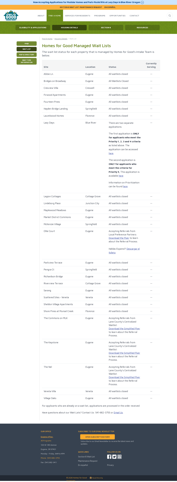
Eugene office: (47, 437)
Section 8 (106, 27)
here (111, 153)
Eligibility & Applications (32, 27)
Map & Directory (26, 55)
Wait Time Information (26, 61)
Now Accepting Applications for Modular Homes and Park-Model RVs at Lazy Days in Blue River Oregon (88, 2)
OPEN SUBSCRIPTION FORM (97, 437)
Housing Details (69, 27)
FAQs (27, 43)
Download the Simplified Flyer (124, 328)
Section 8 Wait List (69, 7)
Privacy (110, 465)
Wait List (27, 49)
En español (110, 7)
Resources (142, 27)
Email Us (118, 412)
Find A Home (47, 39)
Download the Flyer (119, 238)
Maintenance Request (91, 7)
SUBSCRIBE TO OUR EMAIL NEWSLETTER (96, 431)
